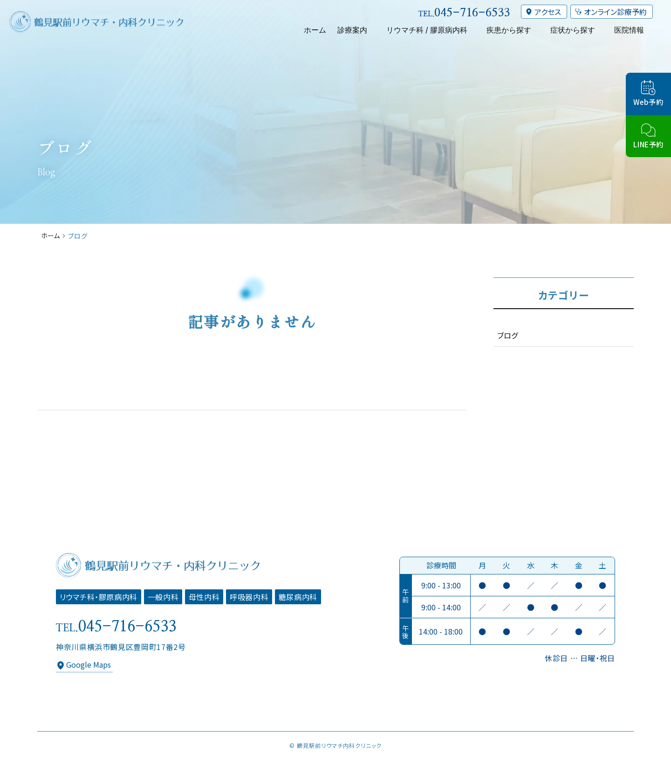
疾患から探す (508, 30)
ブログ (507, 335)
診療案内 (352, 30)
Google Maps (88, 664)
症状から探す (572, 30)
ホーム (315, 30)
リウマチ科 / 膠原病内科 (426, 30)
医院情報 (629, 30)
